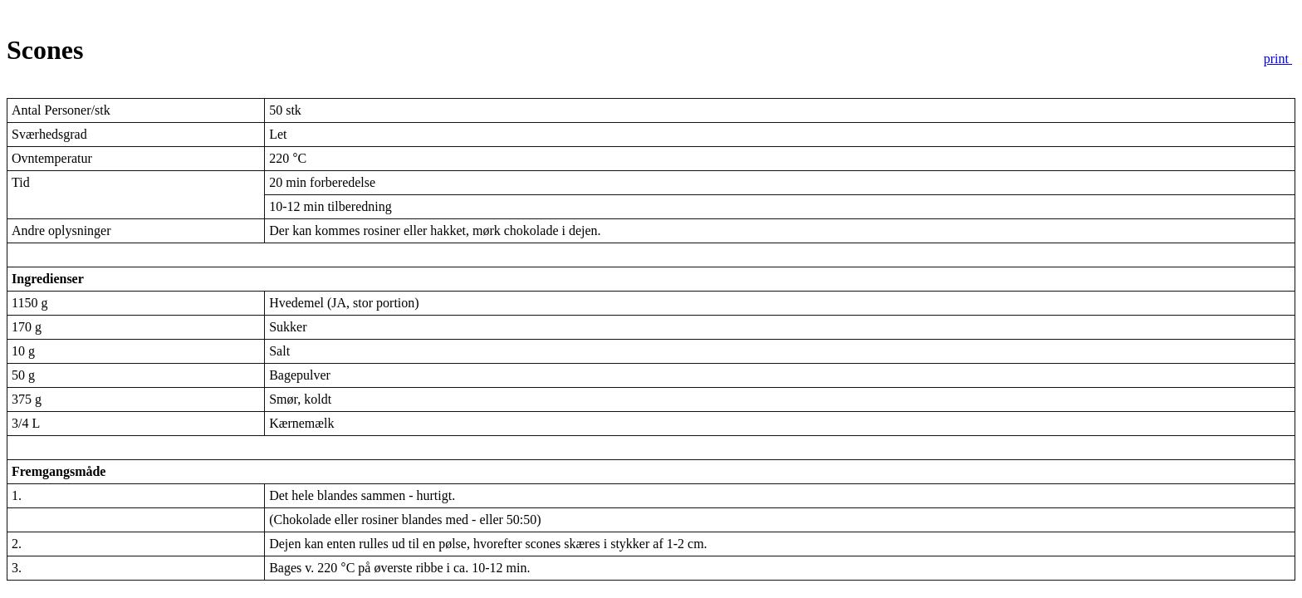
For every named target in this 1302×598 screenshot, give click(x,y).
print (1278, 58)
